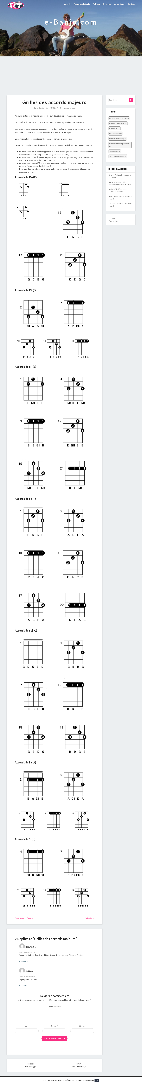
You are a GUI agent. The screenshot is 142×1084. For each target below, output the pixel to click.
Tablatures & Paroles (102, 4)
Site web (82, 1026)
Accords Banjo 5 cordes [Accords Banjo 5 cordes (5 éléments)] (119, 118)
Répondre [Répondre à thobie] (23, 985)
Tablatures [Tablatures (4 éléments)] (114, 151)
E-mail (54, 1026)
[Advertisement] (71, 78)
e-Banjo (40, 108)
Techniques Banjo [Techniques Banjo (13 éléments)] (117, 156)
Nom (26, 1026)
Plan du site (113, 221)
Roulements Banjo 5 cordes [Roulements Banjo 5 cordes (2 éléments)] (119, 144)
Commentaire (54, 1006)
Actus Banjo (119, 4)
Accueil (67, 4)
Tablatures (89, 918)
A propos (112, 218)
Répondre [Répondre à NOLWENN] (23, 961)
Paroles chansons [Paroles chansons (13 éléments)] (117, 138)
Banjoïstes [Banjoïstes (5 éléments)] (114, 128)
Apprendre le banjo (82, 4)
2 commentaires (67, 108)
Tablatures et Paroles (24, 918)
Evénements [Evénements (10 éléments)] (115, 133)
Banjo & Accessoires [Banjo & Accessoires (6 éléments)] (118, 123)
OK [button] (97, 1080)
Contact (131, 4)
